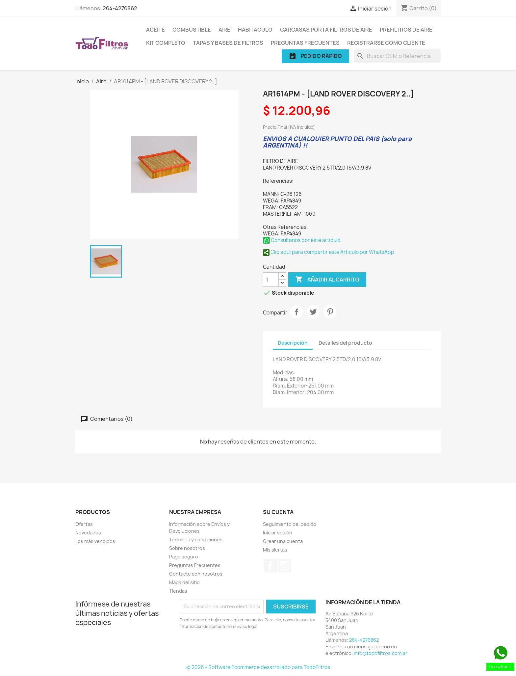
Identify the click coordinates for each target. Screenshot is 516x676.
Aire (224, 29)
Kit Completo (165, 42)
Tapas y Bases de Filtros (228, 42)
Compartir (296, 311)
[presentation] (235, 648)
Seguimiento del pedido (289, 524)
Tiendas (178, 591)
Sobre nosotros (187, 548)
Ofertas (84, 524)
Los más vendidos (95, 541)
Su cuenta (278, 512)
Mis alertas (275, 550)
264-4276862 (120, 8)
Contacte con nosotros (195, 574)
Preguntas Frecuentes (305, 42)
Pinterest (330, 311)
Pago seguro (183, 557)
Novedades (88, 532)
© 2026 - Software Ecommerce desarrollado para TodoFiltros (258, 667)
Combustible (191, 29)
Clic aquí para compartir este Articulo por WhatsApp (328, 252)
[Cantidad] (271, 279)
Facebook (270, 565)
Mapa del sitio (184, 582)
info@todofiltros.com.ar (380, 653)
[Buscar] (397, 56)
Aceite (155, 29)
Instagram (284, 565)
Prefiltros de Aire (406, 29)
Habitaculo (255, 29)
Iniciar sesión (277, 532)
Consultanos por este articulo (301, 240)
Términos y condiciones (195, 539)
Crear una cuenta (283, 541)
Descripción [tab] (293, 342)
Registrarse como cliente (386, 42)
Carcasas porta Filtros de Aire (326, 29)
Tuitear (313, 311)
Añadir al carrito (327, 279)
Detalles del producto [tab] (345, 342)
